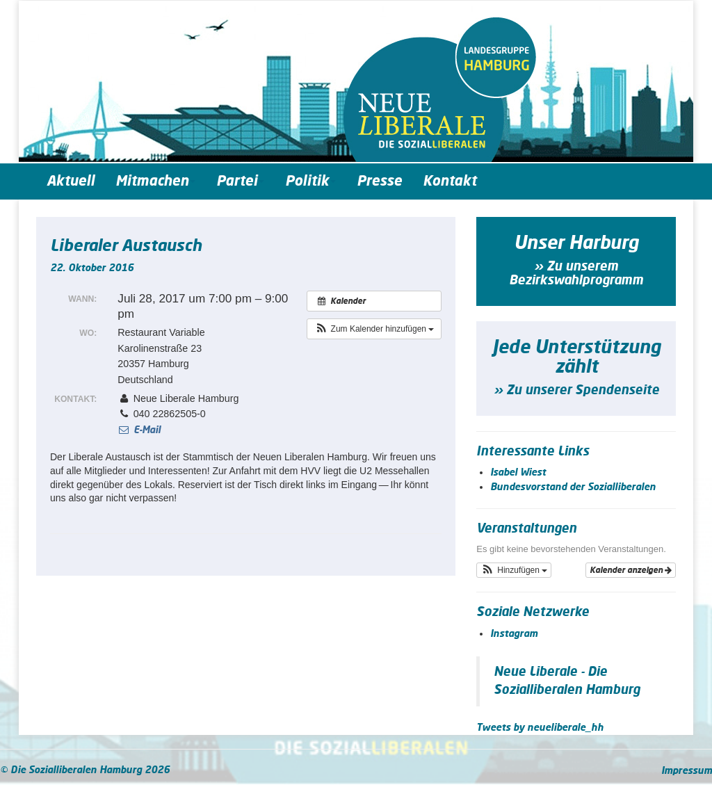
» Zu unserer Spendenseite (576, 391)
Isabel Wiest (518, 473)
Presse (379, 181)
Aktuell (71, 181)
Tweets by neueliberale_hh (540, 728)
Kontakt (449, 181)
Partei (240, 181)
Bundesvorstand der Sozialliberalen (573, 487)
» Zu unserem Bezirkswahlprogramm (576, 274)
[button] (374, 329)
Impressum (686, 771)
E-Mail (139, 430)
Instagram (513, 634)
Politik (310, 181)
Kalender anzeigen (631, 570)
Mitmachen (155, 181)
